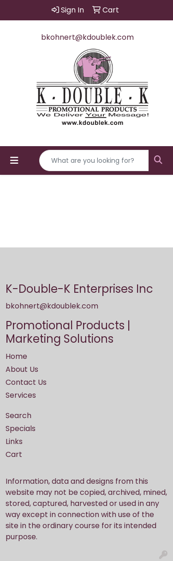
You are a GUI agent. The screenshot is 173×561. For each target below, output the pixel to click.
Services (21, 395)
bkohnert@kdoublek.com (87, 37)
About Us (22, 369)
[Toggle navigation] (14, 160)
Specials (21, 428)
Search (18, 415)
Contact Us (26, 382)
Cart (14, 454)
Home (16, 356)
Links (14, 441)
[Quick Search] (94, 160)
